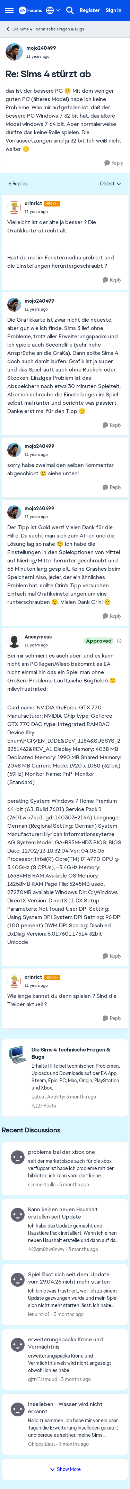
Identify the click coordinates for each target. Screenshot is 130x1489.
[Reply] (113, 163)
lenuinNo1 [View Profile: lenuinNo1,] (39, 1314)
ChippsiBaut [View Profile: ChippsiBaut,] (41, 1444)
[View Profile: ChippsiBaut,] (18, 1409)
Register (90, 10)
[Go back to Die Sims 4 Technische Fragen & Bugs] (76, 1053)
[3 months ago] (73, 1184)
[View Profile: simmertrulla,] (18, 1157)
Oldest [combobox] (110, 184)
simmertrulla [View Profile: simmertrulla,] (41, 1184)
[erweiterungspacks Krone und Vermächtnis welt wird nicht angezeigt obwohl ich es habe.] (73, 1363)
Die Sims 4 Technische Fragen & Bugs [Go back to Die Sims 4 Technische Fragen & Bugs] (44, 29)
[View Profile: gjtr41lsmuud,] (18, 1345)
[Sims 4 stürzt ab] (41, 56)
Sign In (113, 10)
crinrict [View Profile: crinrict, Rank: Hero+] (33, 203)
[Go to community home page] (30, 10)
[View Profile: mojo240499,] (14, 52)
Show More (65, 1469)
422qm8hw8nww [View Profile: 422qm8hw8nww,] (46, 1249)
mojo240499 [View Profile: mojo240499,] (41, 48)
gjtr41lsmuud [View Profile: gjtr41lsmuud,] (42, 1379)
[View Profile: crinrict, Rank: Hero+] (14, 207)
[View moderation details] (119, 640)
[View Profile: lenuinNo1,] (18, 1280)
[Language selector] (53, 10)
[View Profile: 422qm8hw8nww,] (18, 1215)
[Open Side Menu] (9, 10)
